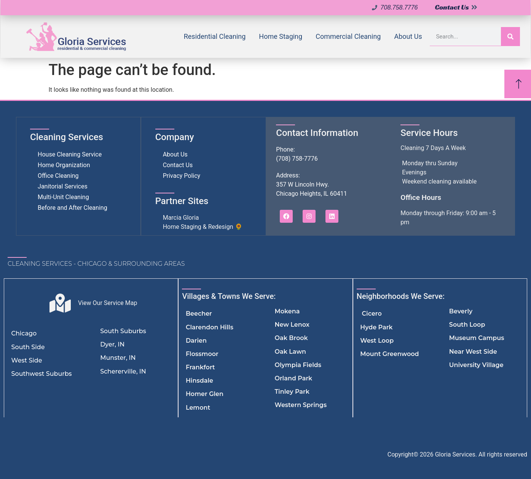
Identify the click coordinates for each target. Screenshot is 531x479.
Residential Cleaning (215, 36)
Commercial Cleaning (348, 36)
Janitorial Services (63, 186)
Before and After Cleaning (72, 207)
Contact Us (178, 165)
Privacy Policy (182, 175)
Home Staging (280, 36)
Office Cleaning (58, 175)
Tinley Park (291, 391)
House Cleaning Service (70, 154)
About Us (408, 36)
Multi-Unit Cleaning (63, 197)
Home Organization (64, 165)
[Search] (510, 36)
